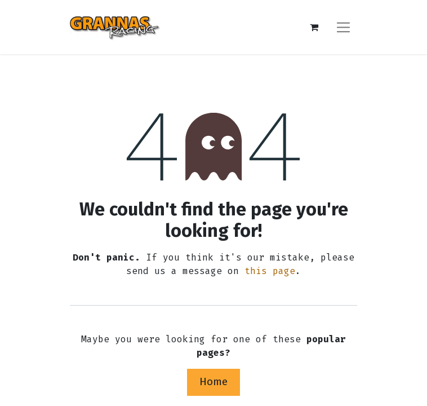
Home (213, 381)
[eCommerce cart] (314, 27)
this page (269, 271)
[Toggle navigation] (343, 27)
